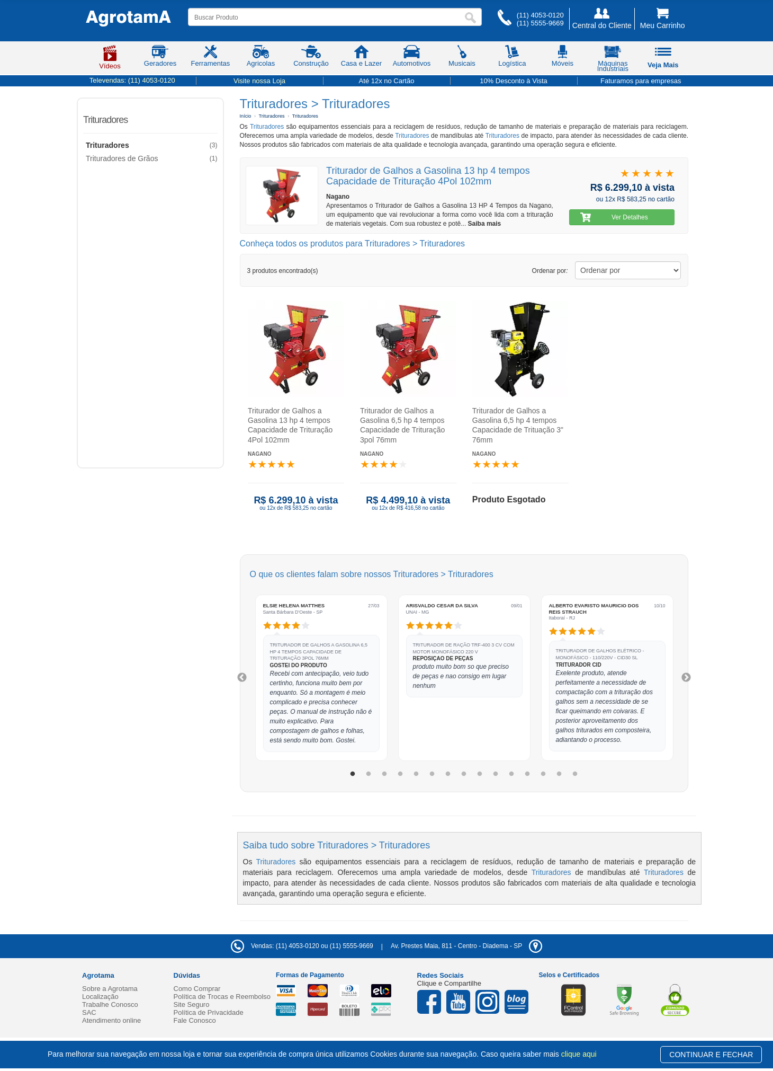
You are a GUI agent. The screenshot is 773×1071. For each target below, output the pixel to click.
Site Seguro (192, 1004)
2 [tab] (368, 774)
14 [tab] (559, 774)
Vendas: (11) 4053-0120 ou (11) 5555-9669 (302, 946)
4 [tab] (400, 774)
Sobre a (110, 989)
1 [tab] (352, 774)
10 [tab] (495, 774)
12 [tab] (527, 774)
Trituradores (105, 119)
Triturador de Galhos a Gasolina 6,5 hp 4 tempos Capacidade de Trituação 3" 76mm (517, 425)
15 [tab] (575, 774)
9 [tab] (479, 774)
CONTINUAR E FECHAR (711, 1054)
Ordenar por (550, 271)
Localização (100, 997)
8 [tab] (464, 774)
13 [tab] (543, 774)
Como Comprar (197, 989)
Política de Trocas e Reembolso (222, 997)
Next (686, 677)
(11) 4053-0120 (540, 15)
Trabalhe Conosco (110, 1004)
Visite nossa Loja (259, 81)
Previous (242, 677)
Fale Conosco (195, 1020)
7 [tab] (448, 774)
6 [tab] (432, 774)
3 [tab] (384, 774)
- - (466, 946)
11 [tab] (511, 774)
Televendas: (132, 80)
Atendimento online (111, 1020)
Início (245, 116)
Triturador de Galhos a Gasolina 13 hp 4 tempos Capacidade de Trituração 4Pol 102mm (290, 425)
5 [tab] (416, 774)
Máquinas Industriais (612, 60)
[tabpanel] (321, 678)
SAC (89, 1012)
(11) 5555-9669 (540, 23)
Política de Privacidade (209, 1012)
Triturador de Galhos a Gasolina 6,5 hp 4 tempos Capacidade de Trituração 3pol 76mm (401, 425)
